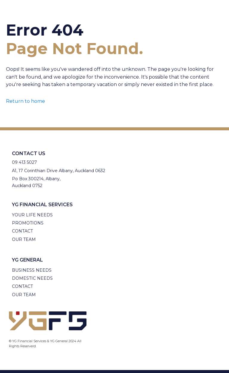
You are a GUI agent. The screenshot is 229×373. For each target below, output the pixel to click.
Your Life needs (32, 215)
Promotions (28, 223)
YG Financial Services (42, 204)
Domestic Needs (32, 278)
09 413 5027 (24, 162)
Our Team (24, 239)
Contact (22, 231)
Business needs (32, 270)
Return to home (25, 101)
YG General (27, 260)
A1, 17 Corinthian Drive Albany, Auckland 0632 (58, 170)
